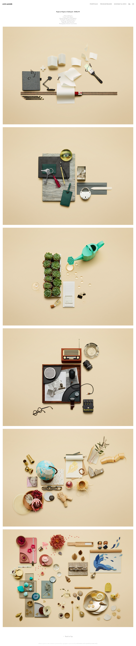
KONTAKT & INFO (120, 4)
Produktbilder (106, 4)
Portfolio (94, 4)
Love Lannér (7, 4)
